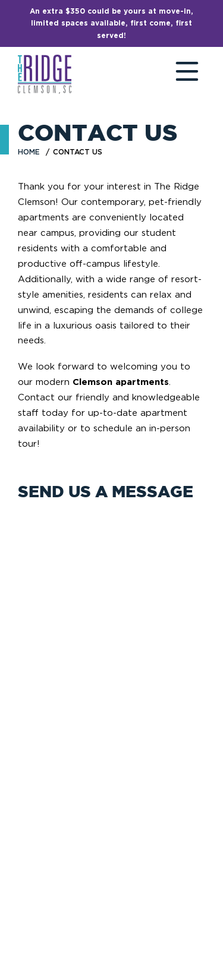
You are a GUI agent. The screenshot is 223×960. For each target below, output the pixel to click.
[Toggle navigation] (175, 74)
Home (29, 151)
